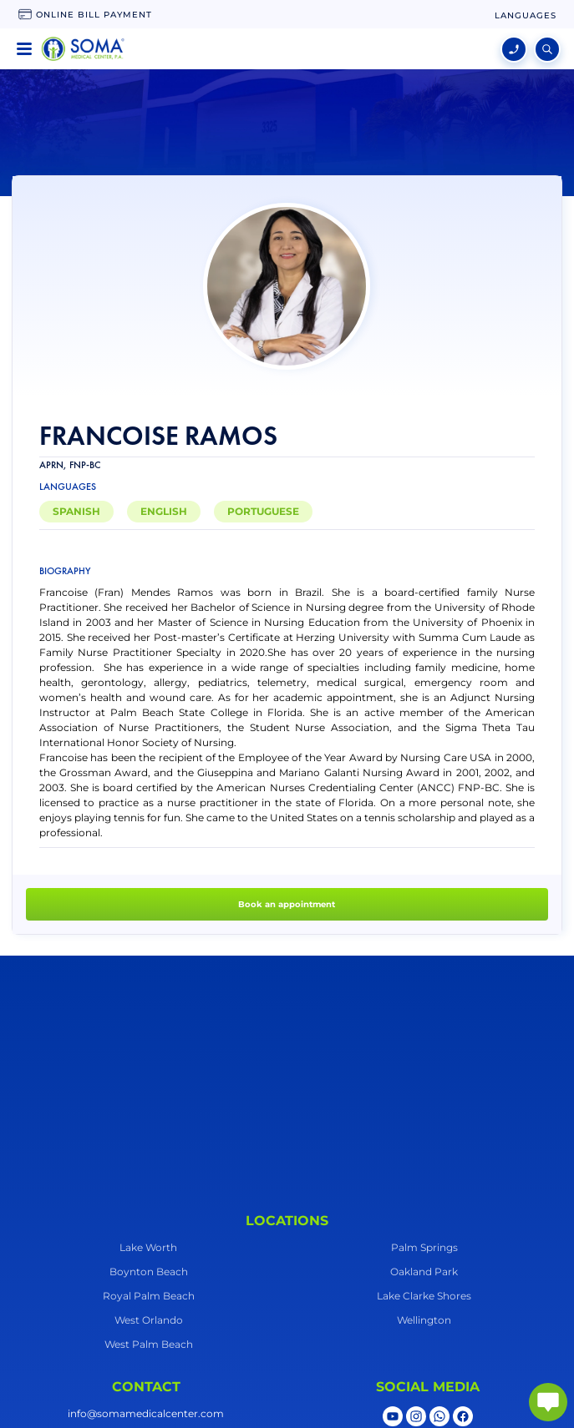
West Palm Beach (148, 1344)
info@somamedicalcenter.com (146, 1413)
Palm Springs (424, 1247)
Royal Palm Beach (149, 1295)
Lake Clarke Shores (424, 1295)
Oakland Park (424, 1271)
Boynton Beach (148, 1271)
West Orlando (148, 1320)
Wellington (424, 1320)
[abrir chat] (548, 1402)
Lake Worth (148, 1247)
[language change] (525, 15)
